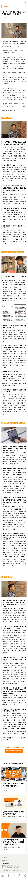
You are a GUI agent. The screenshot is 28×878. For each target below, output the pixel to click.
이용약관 (3, 870)
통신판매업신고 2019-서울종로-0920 (12, 867)
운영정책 (14, 870)
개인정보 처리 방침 (8, 870)
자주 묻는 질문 (4, 857)
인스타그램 (19, 870)
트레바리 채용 (4, 860)
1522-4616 (3, 867)
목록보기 (5, 6)
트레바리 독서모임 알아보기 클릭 (14, 751)
